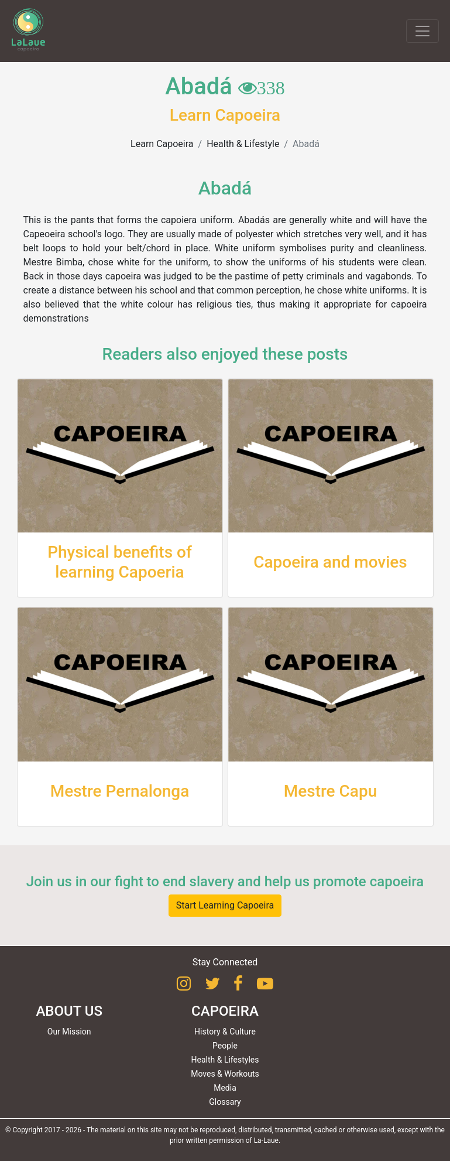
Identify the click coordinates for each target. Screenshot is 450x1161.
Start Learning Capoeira (225, 905)
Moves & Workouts (225, 1073)
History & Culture (225, 1031)
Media (225, 1087)
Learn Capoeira (161, 143)
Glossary (225, 1102)
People (225, 1045)
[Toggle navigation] (422, 31)
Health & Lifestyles (225, 1059)
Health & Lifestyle (243, 143)
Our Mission (69, 1031)
